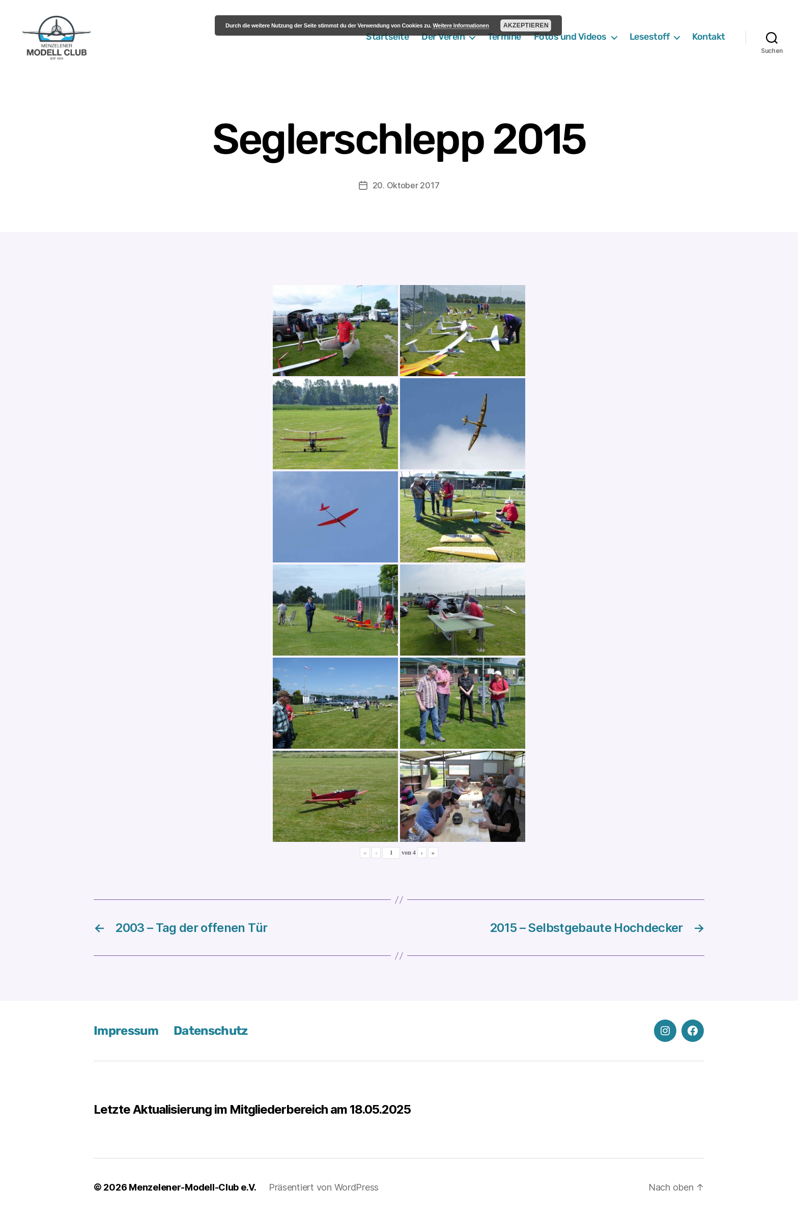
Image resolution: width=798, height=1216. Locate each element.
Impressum (126, 1031)
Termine (504, 37)
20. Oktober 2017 (406, 185)
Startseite (387, 37)
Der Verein (443, 37)
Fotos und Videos (570, 37)
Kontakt (708, 37)
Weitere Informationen (461, 25)
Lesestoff (650, 37)
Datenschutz (211, 1031)
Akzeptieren (526, 25)
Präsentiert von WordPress (324, 1187)
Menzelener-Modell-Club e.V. (192, 1187)
